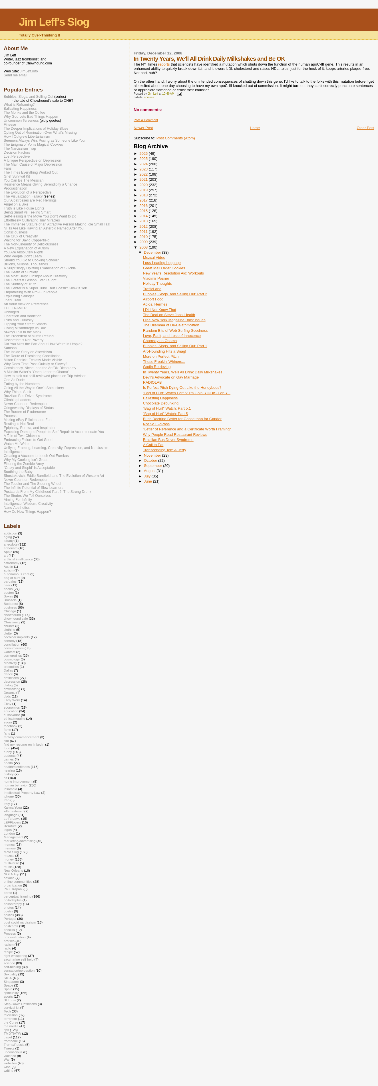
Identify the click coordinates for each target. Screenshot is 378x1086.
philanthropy (13, 904)
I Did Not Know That (159, 310)
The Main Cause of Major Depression (33, 164)
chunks (9, 626)
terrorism (10, 1018)
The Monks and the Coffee (24, 113)
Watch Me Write (16, 444)
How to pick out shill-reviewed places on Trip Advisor (45, 376)
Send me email (15, 75)
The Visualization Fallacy (23, 196)
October (151, 460)
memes (9, 844)
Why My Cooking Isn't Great (25, 460)
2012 (144, 226)
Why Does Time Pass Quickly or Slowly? (35, 364)
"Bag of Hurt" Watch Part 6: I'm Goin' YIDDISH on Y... (186, 393)
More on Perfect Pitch (161, 356)
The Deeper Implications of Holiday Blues (36, 129)
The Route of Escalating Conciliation (32, 356)
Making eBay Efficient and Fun (27, 420)
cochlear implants (17, 637)
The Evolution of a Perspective (27, 192)
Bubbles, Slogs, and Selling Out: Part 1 (175, 346)
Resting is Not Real (19, 424)
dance (8, 674)
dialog (8, 685)
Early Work (12, 700)
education (11, 711)
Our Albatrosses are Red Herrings (30, 200)
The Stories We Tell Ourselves (27, 496)
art (6, 555)
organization (13, 885)
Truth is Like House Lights (24, 208)
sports (8, 996)
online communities (18, 881)
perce (8, 892)
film (6, 741)
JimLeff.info (29, 71)
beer (7, 585)
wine (7, 1067)
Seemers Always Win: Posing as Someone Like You (44, 141)
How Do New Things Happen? (27, 512)
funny (8, 752)
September (153, 465)
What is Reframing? (19, 105)
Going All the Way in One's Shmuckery (34, 388)
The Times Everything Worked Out (30, 172)
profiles (9, 941)
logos (8, 829)
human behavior (16, 785)
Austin (8, 566)
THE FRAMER (15, 308)
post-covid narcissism (20, 922)
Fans (7, 168)
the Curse (11, 1022)
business (10, 607)
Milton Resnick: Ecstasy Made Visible (33, 360)
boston (9, 592)
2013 (144, 221)
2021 (144, 179)
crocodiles (11, 666)
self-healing (12, 967)
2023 (144, 169)
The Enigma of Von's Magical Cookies (33, 145)
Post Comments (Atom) (175, 138)
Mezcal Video (154, 257)
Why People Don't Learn (23, 256)
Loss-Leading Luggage (162, 263)
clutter (8, 633)
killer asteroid (13, 811)
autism (9, 570)
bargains (10, 581)
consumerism (14, 648)
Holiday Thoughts (157, 283)
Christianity (12, 622)
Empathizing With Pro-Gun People (30, 292)
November (153, 455)
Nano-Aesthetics (17, 508)
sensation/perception (19, 970)
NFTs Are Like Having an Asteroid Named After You (44, 228)
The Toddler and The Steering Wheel (32, 484)
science (149, 97)
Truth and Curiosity (18, 320)
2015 (144, 211)
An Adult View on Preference (26, 304)
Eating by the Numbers (22, 384)
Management (13, 837)
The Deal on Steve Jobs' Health (169, 315)
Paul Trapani (13, 889)
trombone (11, 1041)
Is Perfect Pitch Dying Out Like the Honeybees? (182, 387)
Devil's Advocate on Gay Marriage (171, 377)
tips (6, 1030)
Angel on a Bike (16, 204)
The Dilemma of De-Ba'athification (171, 325)
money (9, 859)
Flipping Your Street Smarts (25, 324)
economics (12, 707)
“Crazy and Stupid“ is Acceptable (29, 468)
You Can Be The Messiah (23, 180)
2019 (144, 190)
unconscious (13, 1052)
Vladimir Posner (156, 278)
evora (8, 722)
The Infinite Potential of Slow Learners (33, 488)
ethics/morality (14, 718)
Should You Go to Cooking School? (31, 260)
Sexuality (10, 974)
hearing (9, 770)
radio (7, 948)
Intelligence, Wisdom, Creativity (28, 504)
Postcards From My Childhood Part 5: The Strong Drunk (47, 492)
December (153, 252)
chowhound (12, 615)
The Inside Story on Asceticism (28, 352)
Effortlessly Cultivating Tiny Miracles (32, 220)
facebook (10, 726)
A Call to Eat (153, 445)
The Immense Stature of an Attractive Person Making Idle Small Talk (57, 224)
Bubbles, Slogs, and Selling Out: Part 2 (175, 294)
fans (7, 733)
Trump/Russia (14, 1044)
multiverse (11, 863)
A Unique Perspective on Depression (32, 160)
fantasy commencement (21, 737)
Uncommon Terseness (21, 121)
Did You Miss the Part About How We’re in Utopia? (43, 344)
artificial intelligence (18, 559)
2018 (144, 195)
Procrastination (15, 188)
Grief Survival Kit (17, 176)
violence (10, 1055)
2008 (144, 247)
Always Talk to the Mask (22, 332)
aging (8, 537)
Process (10, 416)
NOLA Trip (11, 874)
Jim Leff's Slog (54, 22)
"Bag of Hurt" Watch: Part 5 (165, 414)
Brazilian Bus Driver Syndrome (168, 440)
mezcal (9, 855)
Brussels (10, 600)
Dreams (9, 692)
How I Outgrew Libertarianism (27, 137)
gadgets (10, 755)
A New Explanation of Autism (26, 248)
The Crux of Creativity (21, 236)
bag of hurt (12, 577)
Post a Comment (146, 120)
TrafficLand (152, 289)
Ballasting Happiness (160, 398)
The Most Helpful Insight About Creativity (35, 276)
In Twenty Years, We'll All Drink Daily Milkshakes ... (184, 372)
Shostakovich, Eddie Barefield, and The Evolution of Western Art (54, 476)
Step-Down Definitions (20, 1004)
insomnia (10, 789)
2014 (144, 216)
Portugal (10, 918)
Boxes (8, 596)
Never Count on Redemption (26, 404)
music (8, 867)
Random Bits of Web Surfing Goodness (175, 330)
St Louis (10, 1000)
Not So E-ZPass (156, 424)
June (148, 481)
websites (10, 1063)
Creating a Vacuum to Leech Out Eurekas (36, 456)
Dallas (8, 670)
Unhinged (11, 312)
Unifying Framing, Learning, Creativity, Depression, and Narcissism (56, 448)
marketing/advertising (19, 841)
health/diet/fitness (17, 766)
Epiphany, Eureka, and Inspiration (30, 428)
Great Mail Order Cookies (164, 268)
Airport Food (153, 299)
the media (11, 1026)
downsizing (12, 689)
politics (9, 915)
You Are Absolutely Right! (23, 252)
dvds (7, 696)
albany (9, 540)
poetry (8, 911)
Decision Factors (17, 152)
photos (9, 907)
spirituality (11, 993)
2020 (144, 185)
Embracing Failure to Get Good (28, 440)
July (148, 476)
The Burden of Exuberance (25, 412)
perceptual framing (17, 896)
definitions (11, 678)
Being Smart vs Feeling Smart (27, 212)
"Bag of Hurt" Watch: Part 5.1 (167, 408)
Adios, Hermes (155, 304)
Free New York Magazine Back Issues (174, 320)
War (7, 1059)
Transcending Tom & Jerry (164, 450)
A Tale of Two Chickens (22, 436)
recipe (8, 952)
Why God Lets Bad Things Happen (31, 117)
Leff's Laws (12, 818)
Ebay (7, 703)
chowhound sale (16, 618)
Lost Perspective (17, 156)
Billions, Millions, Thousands (26, 264)
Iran (6, 800)
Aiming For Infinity (18, 500)
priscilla (9, 930)
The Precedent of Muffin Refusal (29, 336)
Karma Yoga (13, 807)
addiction (10, 533)
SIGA (8, 978)
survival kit (11, 1007)
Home (255, 128)
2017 (144, 200)
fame (7, 729)
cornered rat (13, 655)
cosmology (12, 659)
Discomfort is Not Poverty (23, 340)
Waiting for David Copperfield (26, 240)
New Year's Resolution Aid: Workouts (173, 273)
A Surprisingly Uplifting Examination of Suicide (40, 268)
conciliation (12, 644)
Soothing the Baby (18, 472)
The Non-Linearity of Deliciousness (31, 244)
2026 (144, 153)
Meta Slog (11, 852)
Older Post (365, 128)
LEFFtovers (12, 822)
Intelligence (12, 452)
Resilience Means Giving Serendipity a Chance (40, 184)
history (9, 774)
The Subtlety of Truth (20, 284)
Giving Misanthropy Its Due (25, 328)
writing (8, 1070)
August (150, 471)
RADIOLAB (152, 382)
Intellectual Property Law (22, 792)
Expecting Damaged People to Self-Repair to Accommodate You (54, 432)
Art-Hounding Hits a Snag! (164, 351)
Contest (9, 652)
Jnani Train (12, 300)
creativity (10, 663)
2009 (144, 242)
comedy (9, 640)
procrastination (15, 937)
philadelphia (13, 900)
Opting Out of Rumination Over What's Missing (40, 133)
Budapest (11, 603)
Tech (7, 1011)
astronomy (11, 563)
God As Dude (14, 380)
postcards (11, 926)
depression (12, 681)
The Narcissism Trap (20, 149)
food (7, 748)
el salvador (12, 715)
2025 (144, 158)
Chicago (10, 611)
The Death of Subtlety (21, 272)
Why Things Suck (17, 392)
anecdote (10, 544)
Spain (8, 989)
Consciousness (16, 232)
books (8, 589)
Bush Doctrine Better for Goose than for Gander (182, 419)
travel (8, 1037)
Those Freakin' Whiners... (164, 361)
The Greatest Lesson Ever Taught (30, 280)
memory (10, 848)
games (9, 759)
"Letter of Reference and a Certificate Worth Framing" (187, 429)
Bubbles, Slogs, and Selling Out (28, 97)
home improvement (18, 781)
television (11, 1015)
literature (10, 826)
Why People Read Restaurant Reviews (175, 434)
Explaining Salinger (19, 296)
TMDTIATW (12, 1033)
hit (5, 778)
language (10, 815)
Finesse (10, 125)
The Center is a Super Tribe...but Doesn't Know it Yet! (45, 288)
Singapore (11, 981)
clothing (9, 629)
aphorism (10, 548)
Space (8, 985)
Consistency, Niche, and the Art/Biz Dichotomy (40, 368)
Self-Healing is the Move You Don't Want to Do (40, 216)
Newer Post (143, 128)
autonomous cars (16, 574)
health (8, 763)
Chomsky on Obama (160, 341)
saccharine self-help (18, 959)
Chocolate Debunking (160, 403)
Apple (8, 552)
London (9, 833)
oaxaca (9, 878)
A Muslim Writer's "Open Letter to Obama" (36, 372)
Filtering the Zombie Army (24, 464)
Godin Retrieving (157, 367)
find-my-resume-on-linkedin (24, 744)
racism (9, 944)
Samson (10, 348)
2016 (144, 206)
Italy (7, 804)
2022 (144, 174)
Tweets (9, 1048)
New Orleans (13, 870)
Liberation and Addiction (22, 316)
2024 (144, 164)
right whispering (15, 955)
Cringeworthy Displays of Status (29, 408)
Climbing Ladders (17, 400)
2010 (144, 237)
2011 (144, 231)
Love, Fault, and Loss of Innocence (172, 335)
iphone (9, 796)
